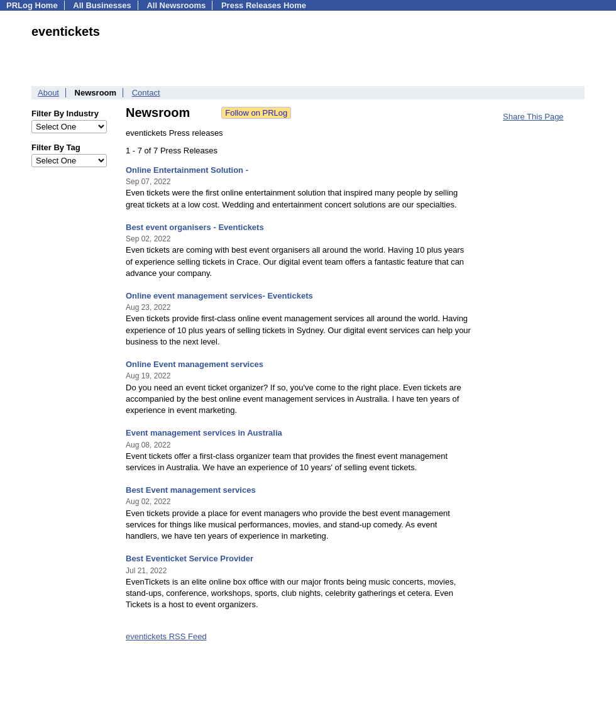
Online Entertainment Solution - (187, 170)
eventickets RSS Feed (166, 636)
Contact (146, 92)
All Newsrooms (176, 5)
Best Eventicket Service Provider (189, 558)
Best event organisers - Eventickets (195, 227)
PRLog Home (32, 5)
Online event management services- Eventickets (219, 295)
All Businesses (102, 5)
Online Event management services (194, 364)
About (48, 92)
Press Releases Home (263, 5)
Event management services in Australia (204, 432)
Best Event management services (191, 490)
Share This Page (533, 116)
